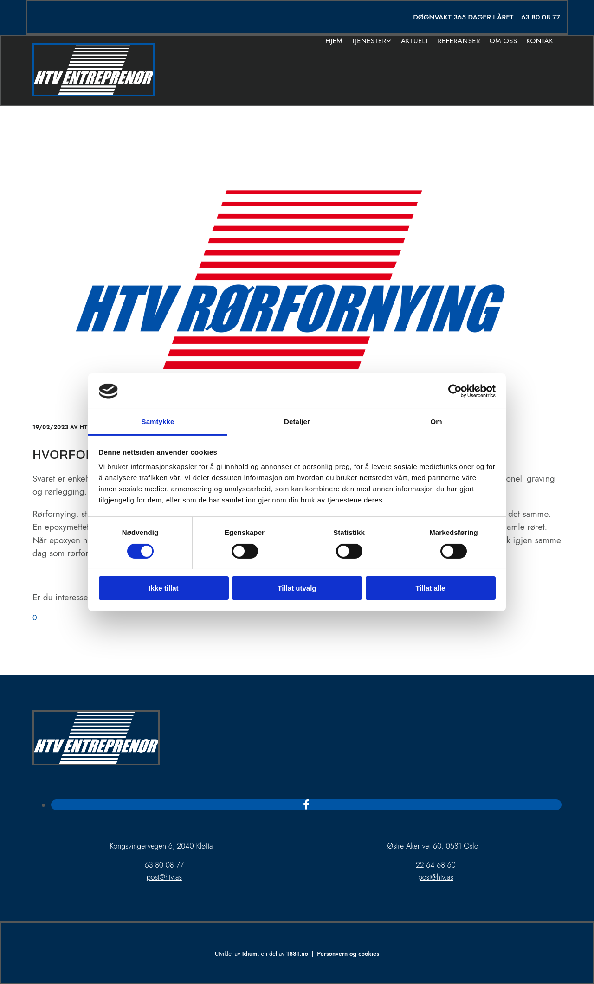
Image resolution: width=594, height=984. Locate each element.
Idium (250, 953)
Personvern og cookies (348, 953)
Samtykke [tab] (158, 421)
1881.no (297, 953)
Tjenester (369, 41)
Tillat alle (431, 588)
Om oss (503, 41)
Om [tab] (436, 421)
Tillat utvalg (297, 588)
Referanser (459, 41)
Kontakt (541, 41)
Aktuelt (414, 41)
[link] (371, 41)
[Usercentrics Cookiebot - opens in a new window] (455, 391)
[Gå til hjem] (93, 93)
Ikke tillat (163, 588)
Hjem (333, 41)
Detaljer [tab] (297, 421)
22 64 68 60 (436, 865)
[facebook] (306, 804)
